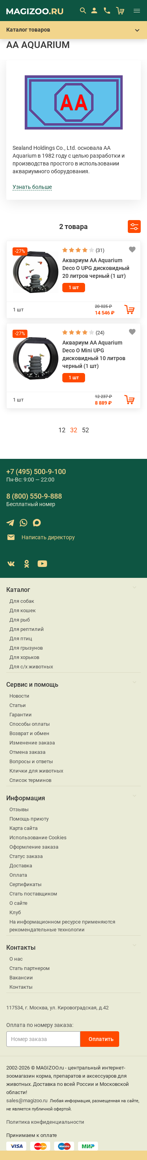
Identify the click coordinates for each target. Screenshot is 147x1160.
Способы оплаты (29, 724)
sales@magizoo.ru (26, 1100)
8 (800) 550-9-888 (34, 496)
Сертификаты (25, 884)
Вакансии (21, 978)
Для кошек (22, 610)
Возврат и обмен (29, 733)
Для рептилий (26, 629)
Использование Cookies (38, 837)
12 (61, 430)
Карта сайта (23, 828)
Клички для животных (36, 771)
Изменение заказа (32, 743)
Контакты (21, 987)
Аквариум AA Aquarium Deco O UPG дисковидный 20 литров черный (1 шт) (95, 268)
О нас (16, 959)
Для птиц (20, 638)
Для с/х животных (31, 667)
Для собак (21, 601)
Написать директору (40, 537)
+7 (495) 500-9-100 (36, 471)
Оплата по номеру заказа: (39, 1025)
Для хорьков (24, 657)
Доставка (20, 866)
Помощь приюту (29, 819)
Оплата (18, 875)
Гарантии (20, 715)
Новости (19, 696)
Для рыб (19, 620)
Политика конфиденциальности (45, 1122)
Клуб (15, 912)
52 (85, 430)
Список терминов (30, 780)
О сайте (18, 903)
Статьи (17, 705)
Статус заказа (26, 856)
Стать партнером (29, 968)
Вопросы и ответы (31, 761)
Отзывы (19, 809)
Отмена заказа (27, 752)
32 (73, 430)
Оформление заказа (33, 847)
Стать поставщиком (33, 894)
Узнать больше (32, 187)
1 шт (74, 287)
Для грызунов (26, 648)
